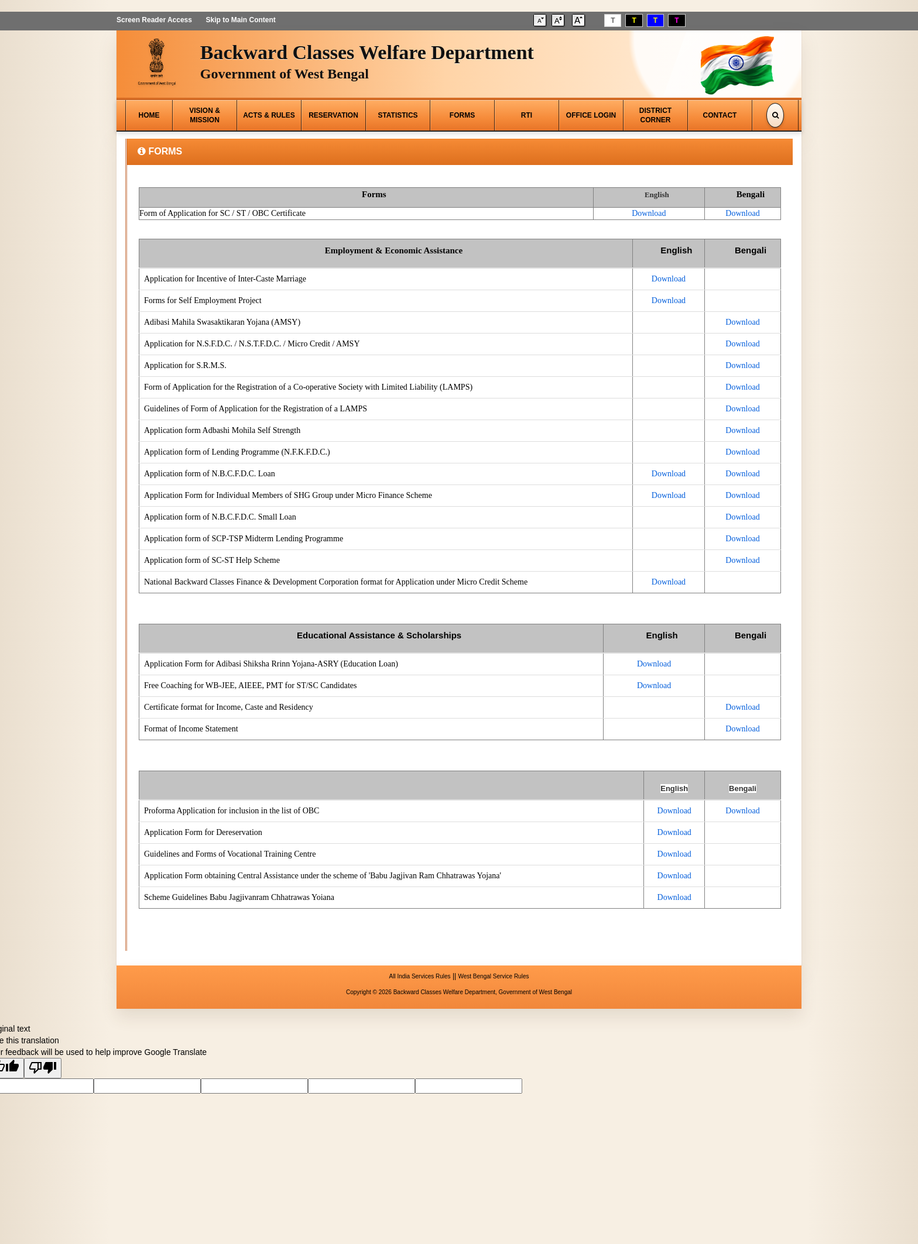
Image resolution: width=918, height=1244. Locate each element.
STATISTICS (397, 115)
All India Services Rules (420, 976)
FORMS (462, 115)
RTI (526, 115)
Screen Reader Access (154, 20)
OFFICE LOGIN (591, 115)
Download (649, 213)
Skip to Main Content (240, 20)
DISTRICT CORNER (655, 115)
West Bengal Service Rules (493, 976)
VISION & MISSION (204, 115)
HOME (149, 115)
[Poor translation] (42, 1068)
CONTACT (720, 115)
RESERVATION (333, 115)
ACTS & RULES (269, 115)
